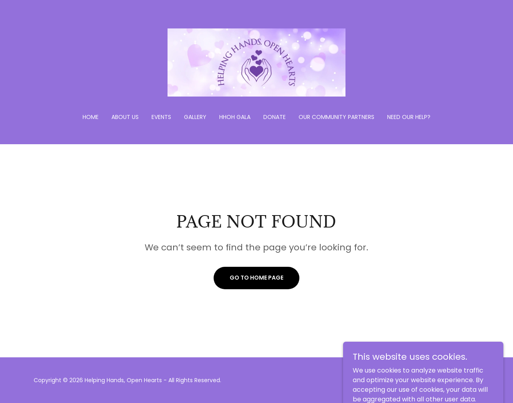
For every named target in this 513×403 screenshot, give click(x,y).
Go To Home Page (256, 278)
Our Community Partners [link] (336, 117)
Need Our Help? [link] (408, 117)
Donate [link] (274, 117)
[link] (257, 61)
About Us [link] (125, 117)
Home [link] (91, 117)
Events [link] (161, 117)
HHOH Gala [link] (234, 117)
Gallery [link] (195, 117)
